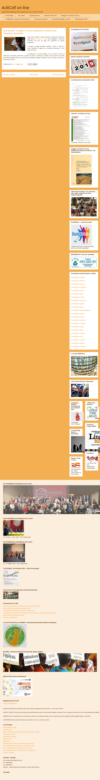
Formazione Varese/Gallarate (80, 310)
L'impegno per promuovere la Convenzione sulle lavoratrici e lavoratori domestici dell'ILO (29, 613)
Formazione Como (77, 336)
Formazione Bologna (77, 313)
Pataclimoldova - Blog (9, 727)
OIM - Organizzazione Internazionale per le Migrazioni (19, 750)
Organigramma (34, 15)
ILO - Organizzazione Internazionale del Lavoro (17, 748)
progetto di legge (41, 39)
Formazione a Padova (78, 346)
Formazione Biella (77, 294)
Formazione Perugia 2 (78, 277)
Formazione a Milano (78, 343)
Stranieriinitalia (7, 739)
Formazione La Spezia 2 (79, 287)
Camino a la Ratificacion (10, 617)
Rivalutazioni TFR (81, 19)
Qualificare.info (7, 729)
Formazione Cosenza (78, 333)
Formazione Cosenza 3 (78, 300)
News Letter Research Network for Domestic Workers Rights (21, 732)
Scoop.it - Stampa (8, 752)
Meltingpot (6, 741)
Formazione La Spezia (78, 323)
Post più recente (9, 74)
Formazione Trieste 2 (78, 297)
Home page (9, 15)
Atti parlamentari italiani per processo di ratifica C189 (19, 610)
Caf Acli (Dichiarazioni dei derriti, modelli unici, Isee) (18, 746)
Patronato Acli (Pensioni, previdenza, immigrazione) (18, 743)
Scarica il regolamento (10, 703)
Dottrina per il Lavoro (9, 734)
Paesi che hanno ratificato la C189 (13, 615)
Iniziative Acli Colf (50, 15)
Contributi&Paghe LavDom (61, 19)
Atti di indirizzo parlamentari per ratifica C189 (16, 608)
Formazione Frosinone (78, 320)
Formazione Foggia (77, 327)
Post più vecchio (58, 74)
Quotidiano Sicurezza (9, 736)
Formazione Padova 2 (78, 281)
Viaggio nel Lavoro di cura (70, 15)
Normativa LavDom (41, 19)
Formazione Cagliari (77, 303)
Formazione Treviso (77, 290)
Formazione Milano (77, 307)
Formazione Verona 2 (78, 284)
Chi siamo (21, 15)
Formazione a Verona (78, 340)
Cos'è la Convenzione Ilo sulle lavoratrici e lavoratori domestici (22, 606)
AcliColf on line (15, 7)
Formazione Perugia (77, 317)
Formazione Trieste (77, 330)
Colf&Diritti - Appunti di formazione (18, 19)
